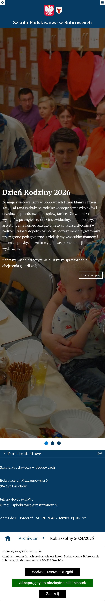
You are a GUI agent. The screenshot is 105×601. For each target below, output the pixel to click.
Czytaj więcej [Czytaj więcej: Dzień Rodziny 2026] (92, 167)
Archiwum (32, 321)
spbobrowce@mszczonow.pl (35, 287)
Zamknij (52, 594)
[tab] (46, 226)
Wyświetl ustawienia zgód (52, 572)
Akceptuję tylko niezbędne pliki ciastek (52, 583)
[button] (29, 356)
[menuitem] (52, 488)
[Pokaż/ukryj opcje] (2, 2)
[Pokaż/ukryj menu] (102, 2)
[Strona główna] (7, 321)
